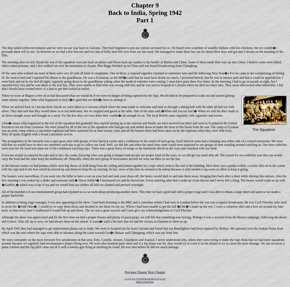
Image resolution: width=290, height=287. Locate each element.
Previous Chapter (136, 272)
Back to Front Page (145, 282)
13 (161, 279)
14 (164, 279)
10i (148, 279)
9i (143, 279)
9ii (145, 279)
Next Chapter (156, 272)
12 (158, 279)
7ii (139, 279)
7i (136, 279)
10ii (152, 279)
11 (155, 279)
